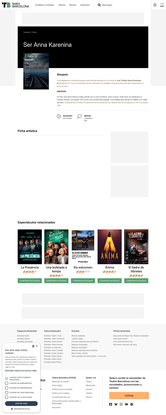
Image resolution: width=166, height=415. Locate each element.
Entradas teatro (23, 336)
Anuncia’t (56, 407)
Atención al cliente (60, 381)
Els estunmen (83, 267)
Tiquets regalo (77, 339)
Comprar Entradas (30, 281)
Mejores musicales (79, 347)
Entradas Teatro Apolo (53, 356)
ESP (162, 6)
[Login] (154, 5)
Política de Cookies (61, 393)
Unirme (129, 395)
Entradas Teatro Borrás (53, 341)
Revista (72, 5)
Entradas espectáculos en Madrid (85, 341)
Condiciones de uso (61, 397)
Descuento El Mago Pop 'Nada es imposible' (131, 336)
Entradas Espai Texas (52, 362)
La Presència (30, 267)
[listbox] (33, 346)
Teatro (34, 32)
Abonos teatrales (78, 336)
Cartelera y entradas (44, 5)
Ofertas (61, 5)
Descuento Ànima (120, 339)
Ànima (109, 267)
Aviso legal (57, 385)
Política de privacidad (62, 389)
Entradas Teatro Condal (53, 350)
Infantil (89, 393)
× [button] (37, 346)
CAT (162, 4)
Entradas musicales (25, 341)
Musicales (90, 385)
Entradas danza (23, 339)
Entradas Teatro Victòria (53, 353)
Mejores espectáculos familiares (85, 350)
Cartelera (26, 32)
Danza (89, 397)
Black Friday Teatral (80, 353)
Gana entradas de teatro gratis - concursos (89, 356)
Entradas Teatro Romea (53, 344)
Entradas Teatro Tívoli (52, 336)
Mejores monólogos (79, 344)
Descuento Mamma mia (122, 341)
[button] (21, 372)
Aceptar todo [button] (21, 403)
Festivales (85, 5)
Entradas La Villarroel (52, 347)
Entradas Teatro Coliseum (54, 339)
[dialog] (21, 377)
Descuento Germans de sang (125, 344)
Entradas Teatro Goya (52, 359)
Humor (89, 389)
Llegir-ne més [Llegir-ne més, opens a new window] (10, 367)
